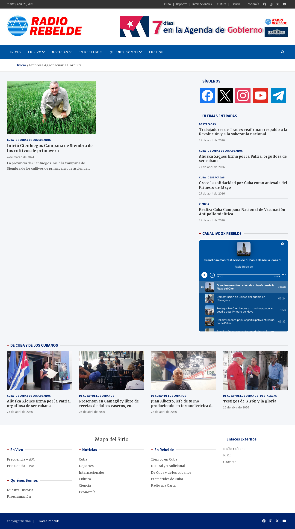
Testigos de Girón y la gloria (249, 401)
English (156, 52)
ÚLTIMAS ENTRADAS (219, 115)
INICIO (15, 52)
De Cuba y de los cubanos (33, 140)
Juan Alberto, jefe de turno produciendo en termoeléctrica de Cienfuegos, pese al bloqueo (182, 405)
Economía (252, 4)
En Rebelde (89, 52)
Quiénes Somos (124, 52)
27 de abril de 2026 (212, 140)
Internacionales (202, 4)
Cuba (167, 4)
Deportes (181, 4)
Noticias (60, 52)
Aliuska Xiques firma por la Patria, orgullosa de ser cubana (39, 403)
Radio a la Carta (163, 485)
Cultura (221, 4)
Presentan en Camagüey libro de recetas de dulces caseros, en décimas (109, 405)
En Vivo (35, 52)
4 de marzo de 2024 (20, 157)
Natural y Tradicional (168, 466)
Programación (19, 496)
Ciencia (236, 4)
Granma (229, 462)
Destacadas (207, 124)
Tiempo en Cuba (164, 459)
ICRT (227, 455)
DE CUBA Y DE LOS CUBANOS (34, 345)
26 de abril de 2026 (92, 412)
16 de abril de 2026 (236, 407)
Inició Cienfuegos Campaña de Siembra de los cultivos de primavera (50, 148)
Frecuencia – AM (21, 459)
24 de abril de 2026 (164, 412)
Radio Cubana (234, 449)
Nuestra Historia (20, 490)
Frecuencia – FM (20, 466)
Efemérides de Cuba (167, 479)
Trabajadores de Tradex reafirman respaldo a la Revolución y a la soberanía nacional (243, 131)
